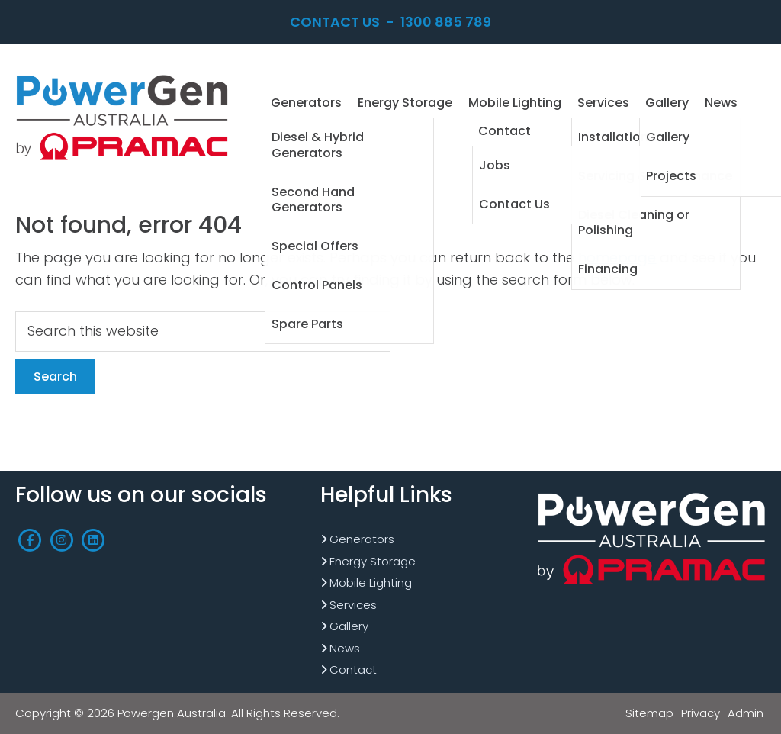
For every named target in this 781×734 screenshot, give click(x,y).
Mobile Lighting (370, 583)
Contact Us (335, 21)
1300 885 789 (445, 21)
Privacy (700, 713)
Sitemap (649, 713)
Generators (361, 539)
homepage (617, 257)
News (344, 648)
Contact (353, 670)
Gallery (348, 626)
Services (353, 605)
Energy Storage (372, 561)
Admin (745, 713)
